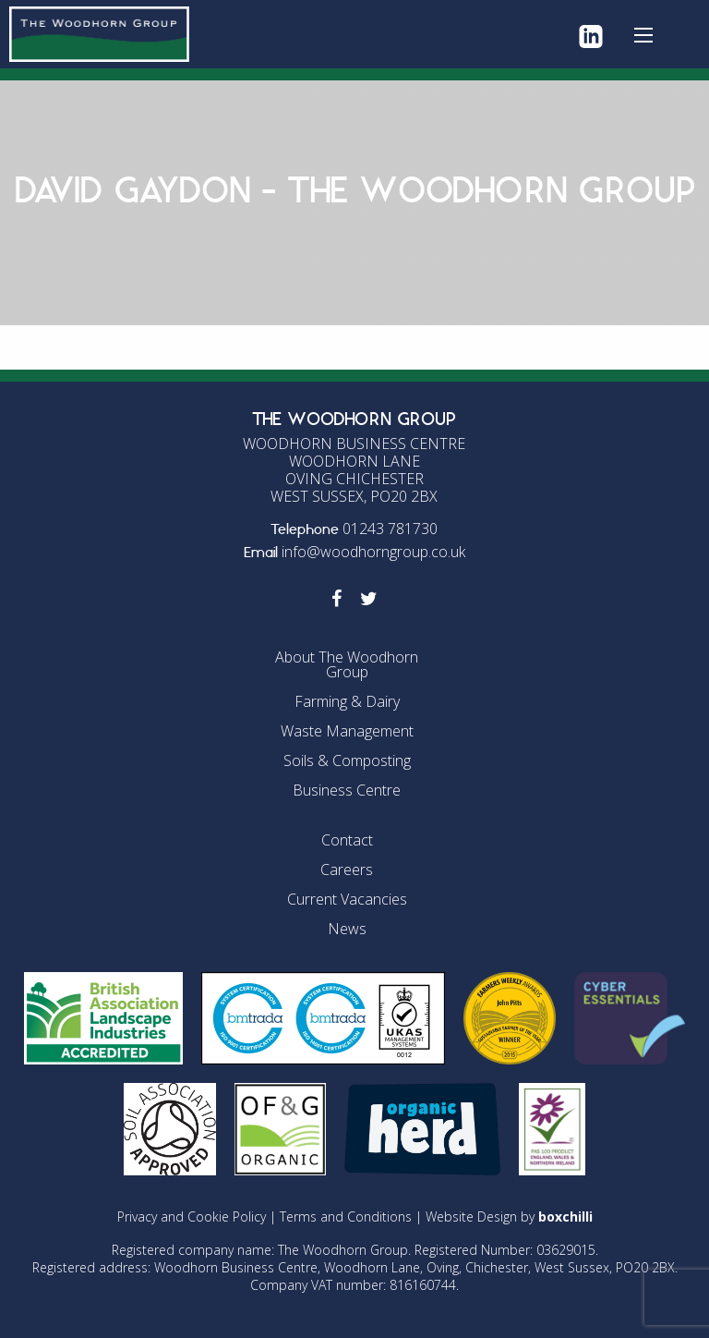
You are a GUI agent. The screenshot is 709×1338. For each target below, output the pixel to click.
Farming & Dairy (347, 701)
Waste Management (347, 731)
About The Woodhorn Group (346, 664)
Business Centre (347, 790)
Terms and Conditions (346, 1216)
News (347, 928)
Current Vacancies (347, 899)
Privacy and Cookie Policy (191, 1216)
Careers (346, 869)
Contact (347, 840)
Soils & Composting (347, 760)
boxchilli (565, 1216)
